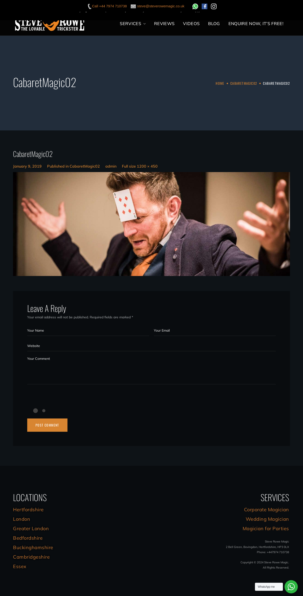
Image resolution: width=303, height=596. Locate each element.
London (21, 519)
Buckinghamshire (33, 547)
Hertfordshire (28, 509)
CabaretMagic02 (243, 83)
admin (110, 166)
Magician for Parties (266, 528)
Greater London (31, 528)
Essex (20, 566)
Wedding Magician (267, 519)
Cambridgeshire (31, 557)
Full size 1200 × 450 (140, 166)
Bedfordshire (28, 538)
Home (220, 83)
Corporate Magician (266, 509)
